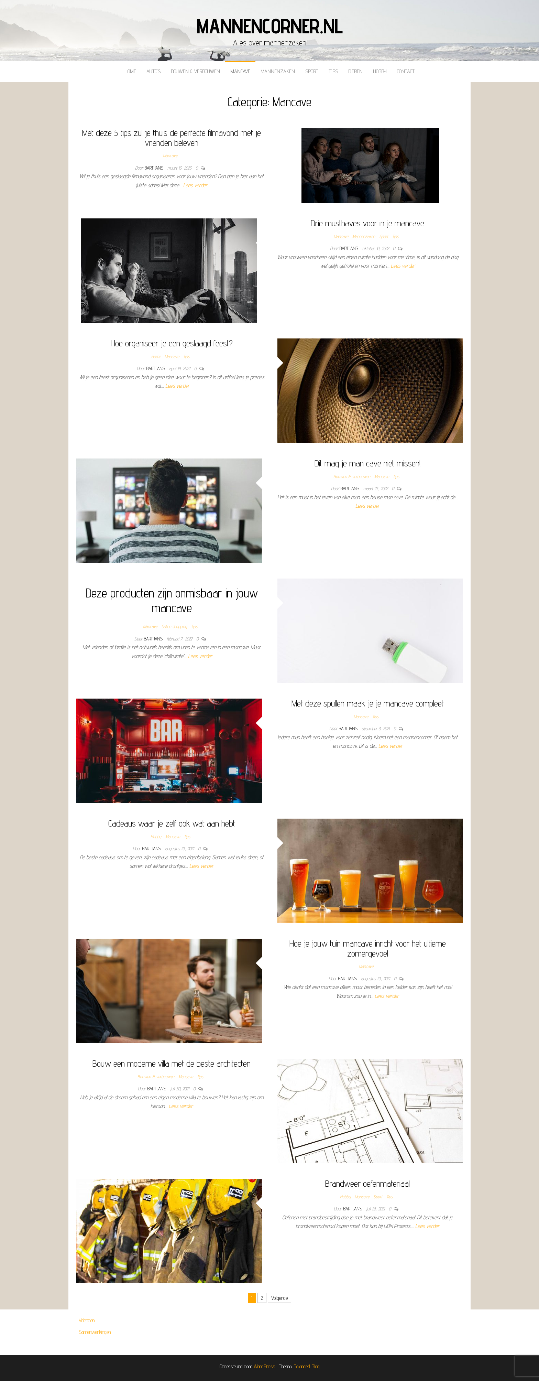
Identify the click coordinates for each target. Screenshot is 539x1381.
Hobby (380, 71)
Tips (333, 71)
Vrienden (87, 1320)
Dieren (355, 71)
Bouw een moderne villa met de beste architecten (171, 1063)
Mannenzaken (278, 71)
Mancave (240, 71)
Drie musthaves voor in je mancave (367, 223)
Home (130, 71)
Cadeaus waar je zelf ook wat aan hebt (171, 823)
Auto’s (153, 71)
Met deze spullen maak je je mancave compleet (368, 703)
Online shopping (174, 626)
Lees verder (195, 185)
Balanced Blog (307, 1366)
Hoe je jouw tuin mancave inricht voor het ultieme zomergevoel (367, 948)
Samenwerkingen (95, 1332)
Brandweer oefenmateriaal (367, 1183)
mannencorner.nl (270, 25)
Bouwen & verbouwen (195, 71)
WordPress (264, 1366)
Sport (311, 71)
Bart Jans (155, 168)
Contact (406, 71)
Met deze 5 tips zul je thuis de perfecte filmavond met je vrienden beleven (171, 137)
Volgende (279, 1298)
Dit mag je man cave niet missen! (367, 463)
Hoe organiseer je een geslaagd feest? (172, 343)
